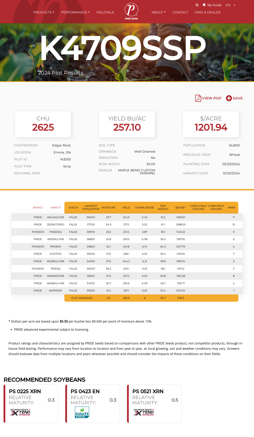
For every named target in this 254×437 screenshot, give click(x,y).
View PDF (208, 98)
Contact (180, 12)
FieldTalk (105, 12)
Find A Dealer (207, 12)
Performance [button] (74, 12)
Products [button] (42, 12)
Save (234, 98)
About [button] (157, 12)
